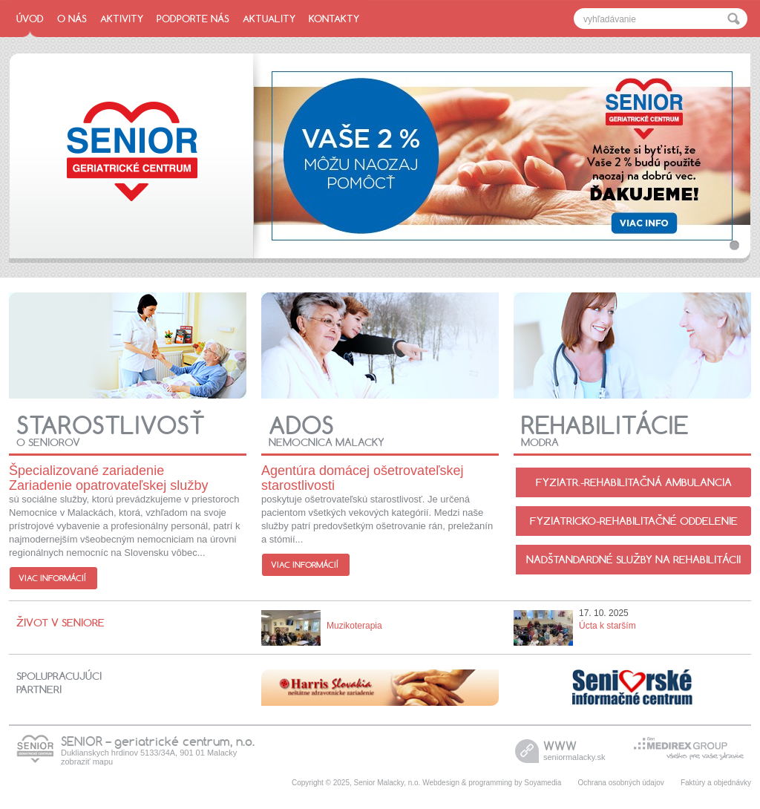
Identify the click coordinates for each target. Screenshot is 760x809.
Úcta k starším (607, 625)
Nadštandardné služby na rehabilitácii (633, 559)
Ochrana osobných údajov (621, 783)
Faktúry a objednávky (716, 783)
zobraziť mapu (87, 761)
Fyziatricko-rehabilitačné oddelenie (634, 521)
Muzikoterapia (354, 625)
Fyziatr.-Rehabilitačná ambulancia (634, 482)
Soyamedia (542, 783)
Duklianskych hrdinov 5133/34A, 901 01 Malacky (149, 752)
